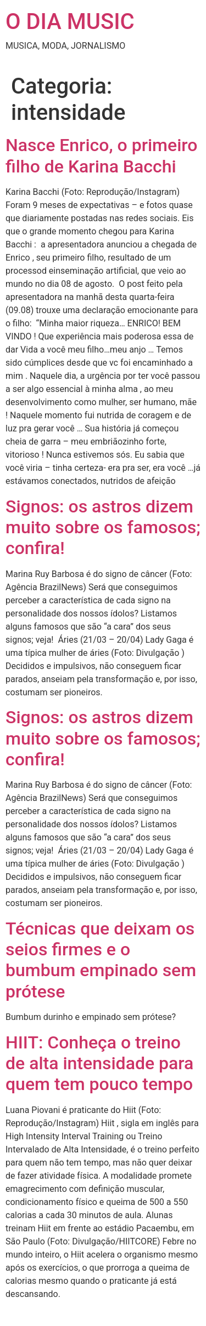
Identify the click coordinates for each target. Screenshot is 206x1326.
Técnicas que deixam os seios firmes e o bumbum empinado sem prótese (100, 960)
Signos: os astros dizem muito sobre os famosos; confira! (103, 527)
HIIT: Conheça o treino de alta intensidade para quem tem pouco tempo (99, 1063)
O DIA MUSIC (70, 21)
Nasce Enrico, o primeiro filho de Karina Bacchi (101, 155)
